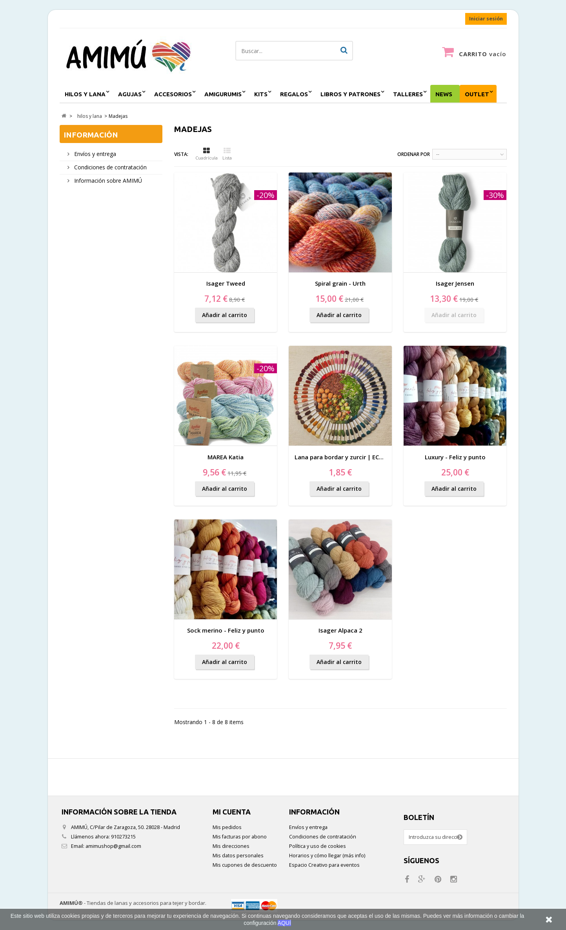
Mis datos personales (238, 855)
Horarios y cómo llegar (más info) (327, 855)
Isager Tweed (225, 283)
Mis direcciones (231, 846)
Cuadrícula (206, 154)
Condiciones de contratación (110, 167)
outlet (477, 94)
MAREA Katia (225, 457)
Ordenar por (413, 154)
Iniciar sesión (486, 18)
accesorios (173, 94)
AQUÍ (284, 923)
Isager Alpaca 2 (340, 630)
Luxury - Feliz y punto (455, 457)
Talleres (408, 94)
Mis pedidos (227, 827)
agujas (130, 94)
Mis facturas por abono (240, 836)
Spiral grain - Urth (340, 283)
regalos (294, 94)
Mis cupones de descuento (245, 865)
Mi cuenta (232, 812)
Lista (227, 154)
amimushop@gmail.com (113, 846)
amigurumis (223, 94)
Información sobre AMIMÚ (107, 180)
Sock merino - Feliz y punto (225, 630)
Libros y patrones (350, 94)
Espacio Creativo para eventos (324, 865)
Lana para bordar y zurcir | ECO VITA (346, 457)
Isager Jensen (455, 283)
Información (91, 134)
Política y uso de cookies (317, 846)
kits (261, 94)
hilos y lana (85, 94)
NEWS (443, 94)
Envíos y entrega (94, 154)
